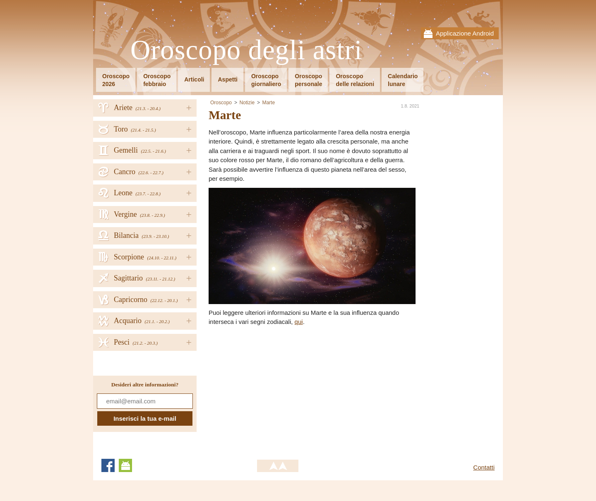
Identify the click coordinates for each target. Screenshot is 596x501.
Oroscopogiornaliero (266, 80)
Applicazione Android (465, 33)
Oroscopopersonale (308, 80)
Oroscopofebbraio (157, 80)
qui (299, 321)
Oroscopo (221, 102)
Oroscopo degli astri (246, 50)
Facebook (108, 465)
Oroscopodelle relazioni (355, 80)
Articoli (194, 79)
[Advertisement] (278, 389)
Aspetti (227, 79)
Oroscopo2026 (116, 80)
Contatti (484, 467)
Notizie (247, 102)
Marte (268, 102)
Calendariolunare (403, 80)
